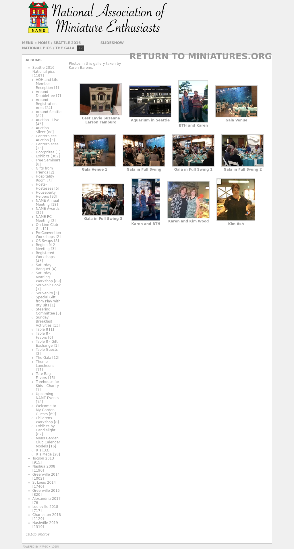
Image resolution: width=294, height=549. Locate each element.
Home (44, 43)
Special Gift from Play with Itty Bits (48, 301)
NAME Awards (47, 209)
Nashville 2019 (45, 523)
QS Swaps (44, 241)
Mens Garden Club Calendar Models (48, 442)
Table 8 (42, 329)
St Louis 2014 (44, 483)
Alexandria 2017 (46, 499)
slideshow (112, 43)
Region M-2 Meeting (45, 247)
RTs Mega (44, 454)
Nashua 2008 (43, 466)
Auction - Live (47, 120)
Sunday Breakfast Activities (44, 321)
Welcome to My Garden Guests (46, 410)
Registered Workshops (45, 255)
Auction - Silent (43, 130)
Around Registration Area (46, 104)
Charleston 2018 (46, 515)
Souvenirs (44, 293)
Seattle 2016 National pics (43, 70)
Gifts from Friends (44, 170)
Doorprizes (45, 152)
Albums (34, 60)
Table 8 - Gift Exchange (47, 344)
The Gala (65, 48)
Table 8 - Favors (43, 335)
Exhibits (43, 156)
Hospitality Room (45, 178)
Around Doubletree (45, 94)
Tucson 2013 (43, 458)
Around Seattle (48, 112)
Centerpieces (47, 144)
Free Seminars (48, 160)
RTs (38, 450)
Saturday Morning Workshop (44, 277)
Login (55, 546)
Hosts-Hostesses (44, 186)
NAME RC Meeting (44, 219)
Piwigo (43, 546)
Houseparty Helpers (46, 194)
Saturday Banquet (43, 267)
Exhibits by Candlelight (45, 428)
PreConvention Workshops (48, 235)
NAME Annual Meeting (47, 203)
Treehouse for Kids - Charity (47, 384)
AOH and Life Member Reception (47, 84)
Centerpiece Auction (46, 138)
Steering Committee (45, 311)
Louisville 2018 (45, 507)
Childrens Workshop (44, 420)
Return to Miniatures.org (200, 56)
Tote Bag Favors (43, 376)
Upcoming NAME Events (47, 396)
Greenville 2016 (46, 491)
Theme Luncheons (45, 364)
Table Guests (47, 350)
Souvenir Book (48, 285)
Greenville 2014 (46, 474)
